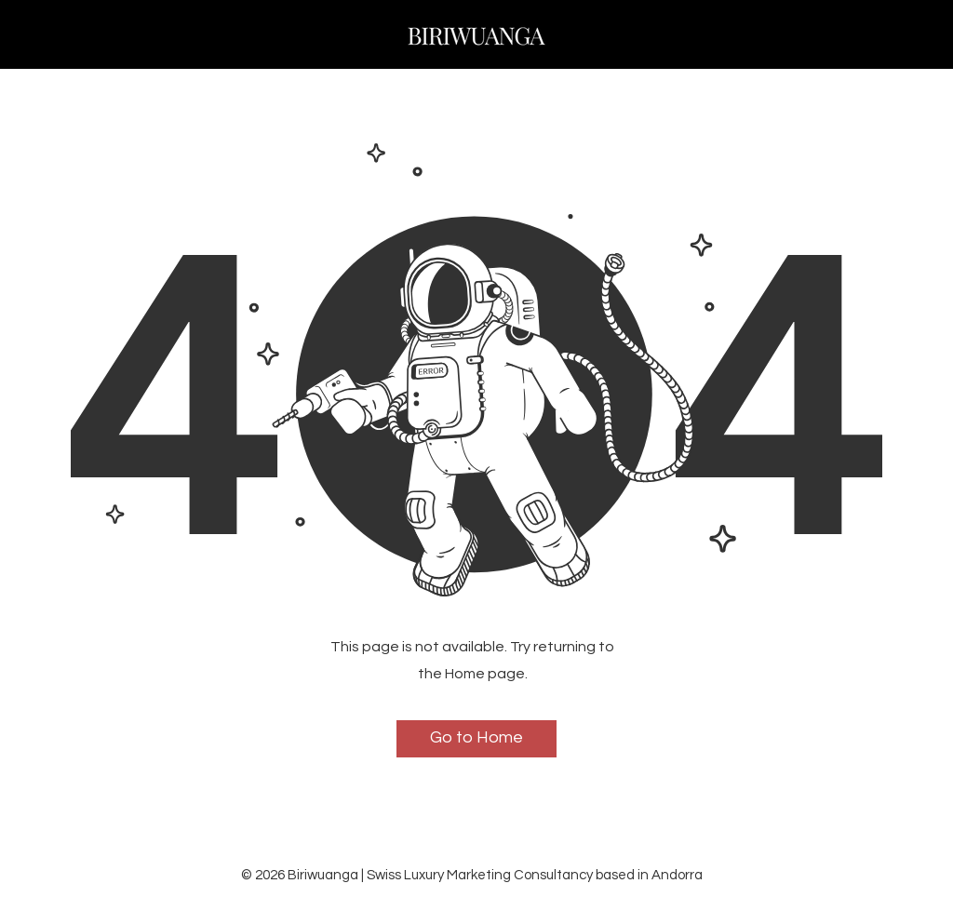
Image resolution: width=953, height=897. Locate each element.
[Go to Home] (476, 738)
